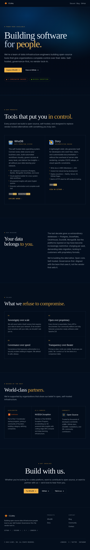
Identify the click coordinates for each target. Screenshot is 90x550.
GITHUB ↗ (7, 530)
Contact (71, 526)
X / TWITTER (72, 542)
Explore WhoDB (13, 70)
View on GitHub (31, 70)
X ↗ (25, 530)
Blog (78, 3)
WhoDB (49, 519)
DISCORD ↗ (17, 530)
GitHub (83, 3)
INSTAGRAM (82, 542)
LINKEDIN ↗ (34, 530)
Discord (72, 3)
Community (73, 523)
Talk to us (59, 491)
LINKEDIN (63, 542)
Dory (49, 523)
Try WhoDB (31, 491)
